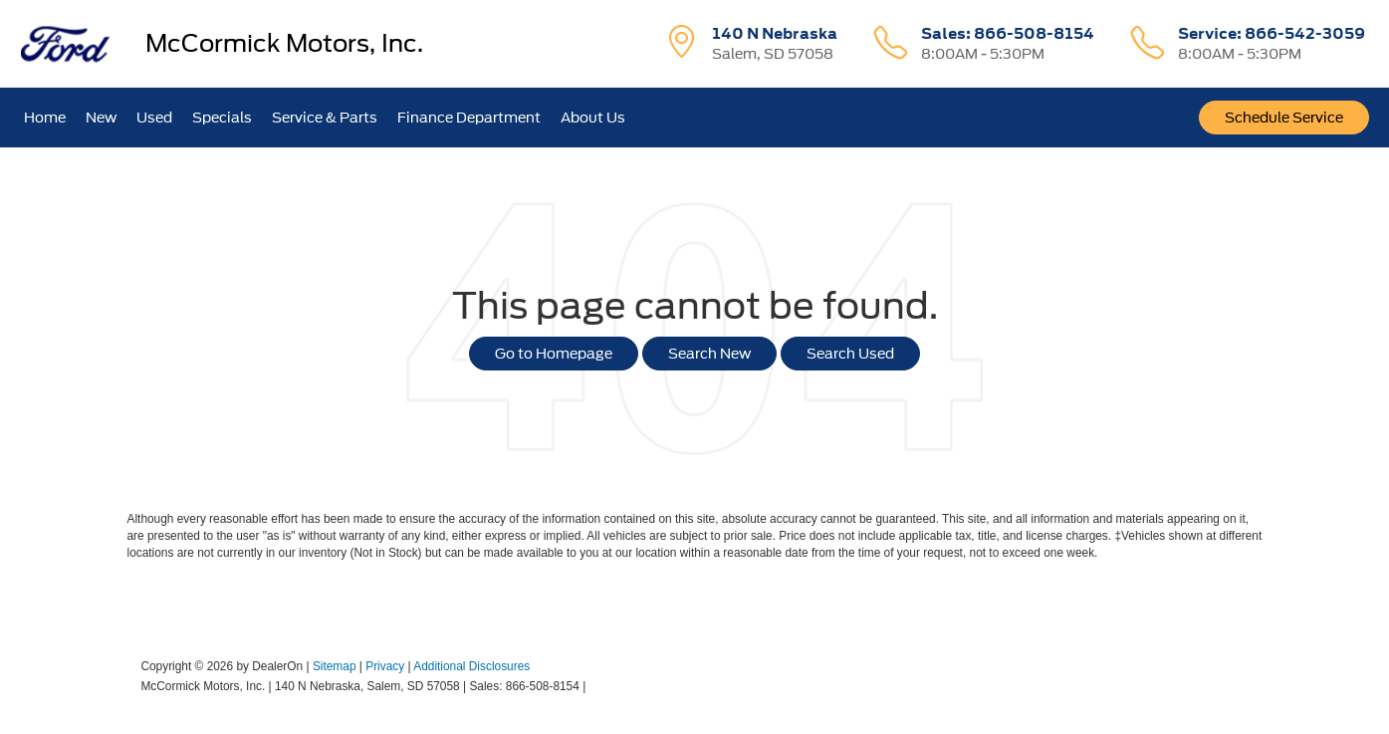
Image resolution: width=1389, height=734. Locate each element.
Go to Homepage (553, 354)
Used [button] (154, 117)
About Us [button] (593, 117)
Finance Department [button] (469, 117)
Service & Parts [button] (324, 117)
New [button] (101, 117)
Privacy (384, 666)
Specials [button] (222, 117)
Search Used (850, 354)
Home (45, 117)
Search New (709, 354)
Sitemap (334, 666)
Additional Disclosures (471, 666)
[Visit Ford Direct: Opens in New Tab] (594, 686)
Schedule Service (1284, 117)
